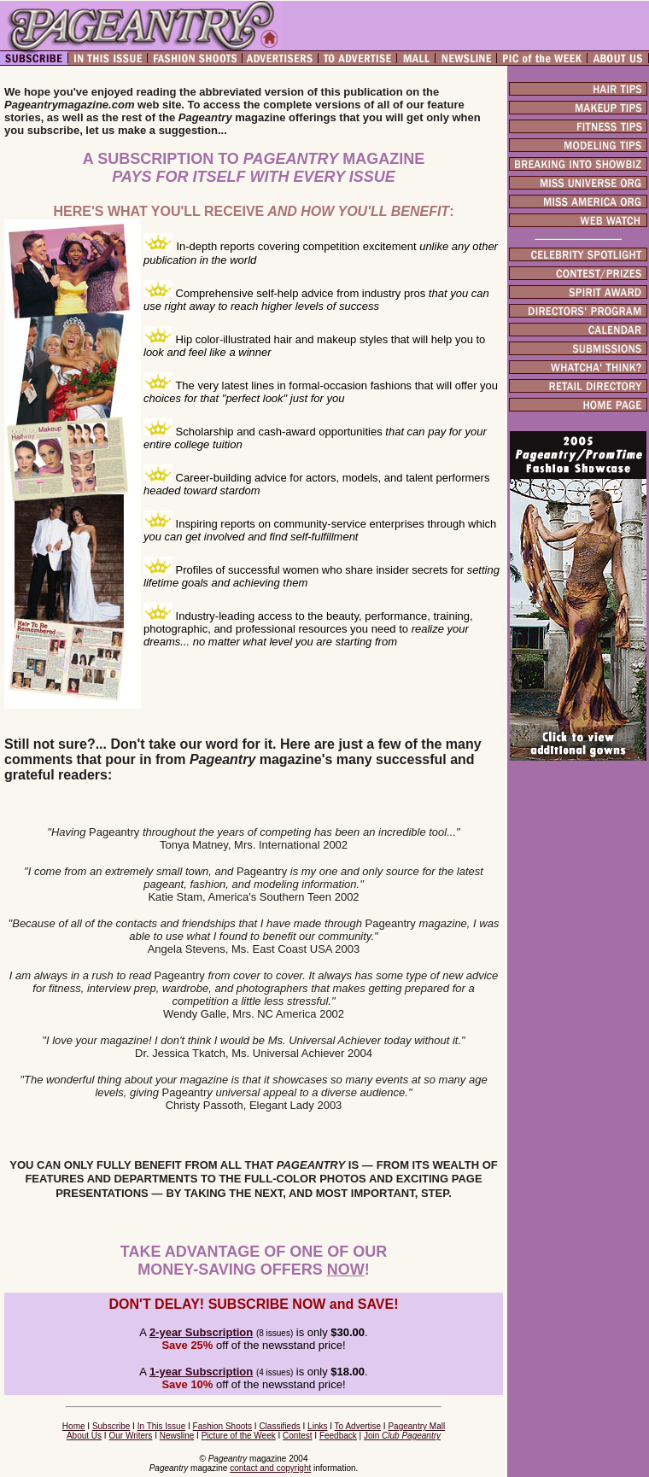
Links (317, 1426)
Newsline (177, 1435)
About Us (84, 1435)
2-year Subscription (201, 1332)
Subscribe (111, 1426)
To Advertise (358, 1426)
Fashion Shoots (223, 1426)
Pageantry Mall (416, 1426)
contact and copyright (270, 1468)
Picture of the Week (239, 1435)
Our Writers (130, 1435)
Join (402, 1435)
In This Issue (161, 1426)
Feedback (338, 1435)
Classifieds (279, 1426)
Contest (297, 1435)
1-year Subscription (201, 1371)
